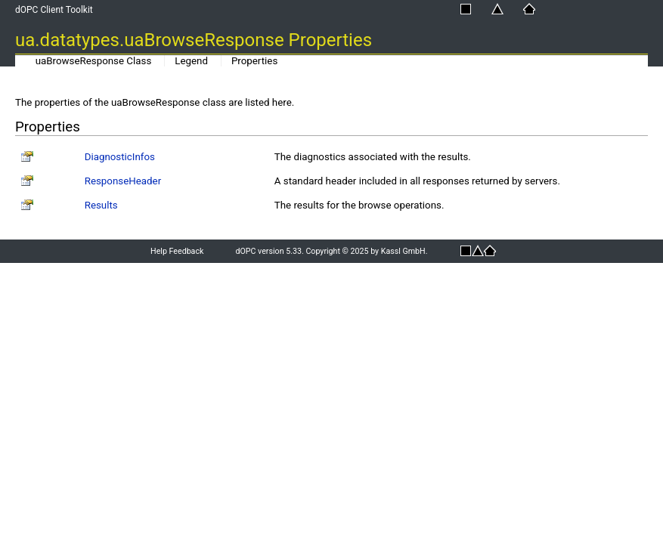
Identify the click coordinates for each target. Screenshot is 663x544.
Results (101, 205)
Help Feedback (176, 251)
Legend (191, 60)
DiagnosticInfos (120, 156)
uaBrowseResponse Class (94, 60)
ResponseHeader (123, 181)
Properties (254, 60)
